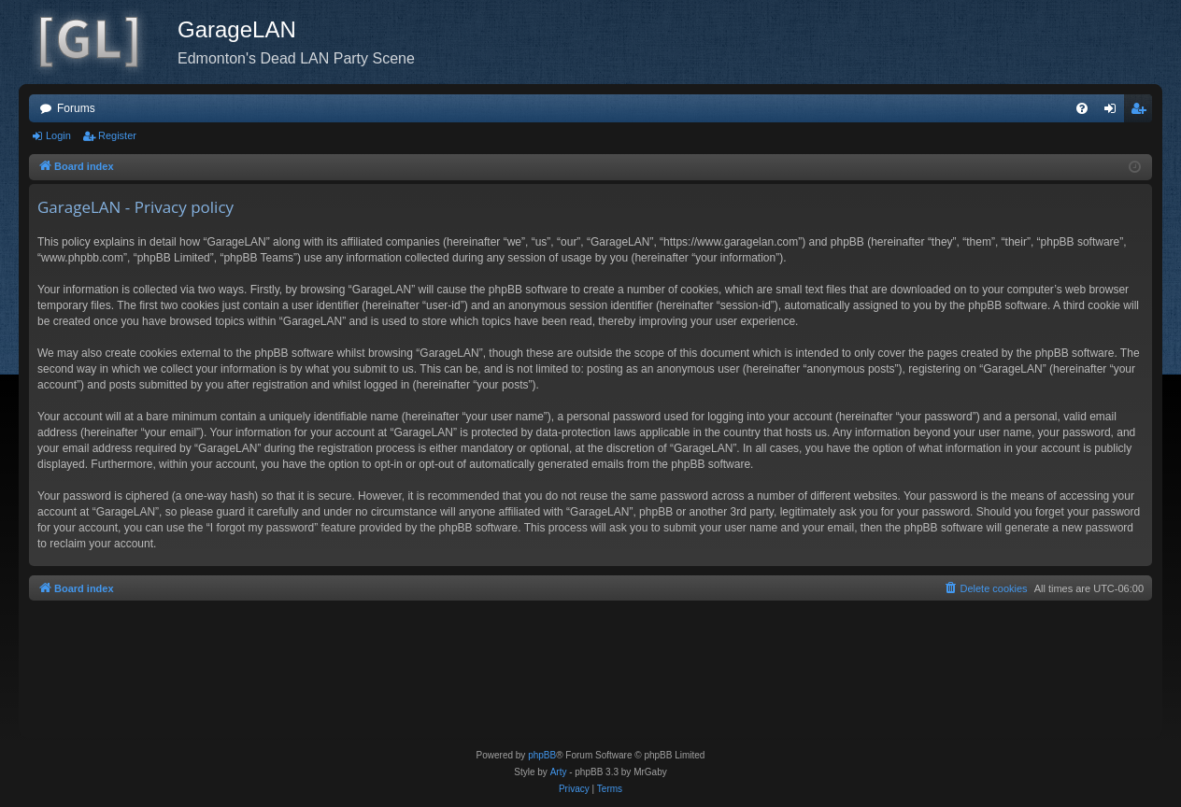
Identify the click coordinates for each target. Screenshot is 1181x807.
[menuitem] (1082, 108)
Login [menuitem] (1114, 112)
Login (58, 135)
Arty (558, 772)
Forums (76, 108)
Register (117, 135)
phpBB (542, 755)
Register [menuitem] (1142, 112)
